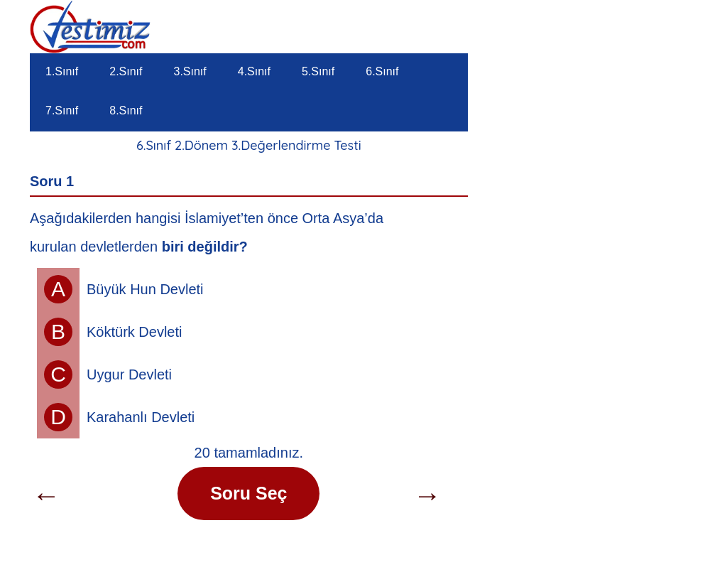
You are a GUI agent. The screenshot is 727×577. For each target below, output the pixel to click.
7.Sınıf (61, 110)
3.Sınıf (190, 71)
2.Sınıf (125, 71)
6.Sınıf (382, 71)
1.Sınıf (61, 71)
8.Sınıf (125, 110)
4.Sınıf (254, 71)
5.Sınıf (318, 71)
